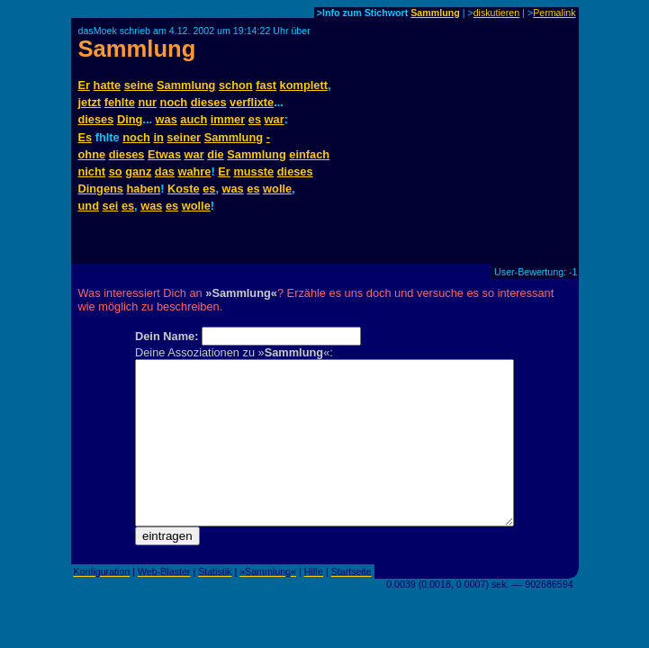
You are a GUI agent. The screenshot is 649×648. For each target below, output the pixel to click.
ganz (138, 171)
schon (236, 85)
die (215, 154)
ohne (92, 154)
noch (174, 102)
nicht (92, 171)
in (158, 137)
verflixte (252, 102)
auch (193, 119)
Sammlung (434, 12)
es (254, 119)
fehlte (119, 102)
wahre (194, 171)
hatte (108, 85)
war (274, 119)
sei (111, 205)
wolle (277, 188)
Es (85, 137)
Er (84, 85)
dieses (209, 102)
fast (266, 85)
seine (139, 85)
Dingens (100, 188)
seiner (184, 137)
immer (228, 119)
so (115, 171)
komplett (304, 85)
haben (144, 188)
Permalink (554, 12)
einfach (309, 154)
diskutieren (496, 12)
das (165, 171)
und (88, 205)
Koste (183, 188)
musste (253, 171)
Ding (129, 119)
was (166, 119)
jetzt (90, 102)
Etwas (164, 154)
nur (147, 102)
